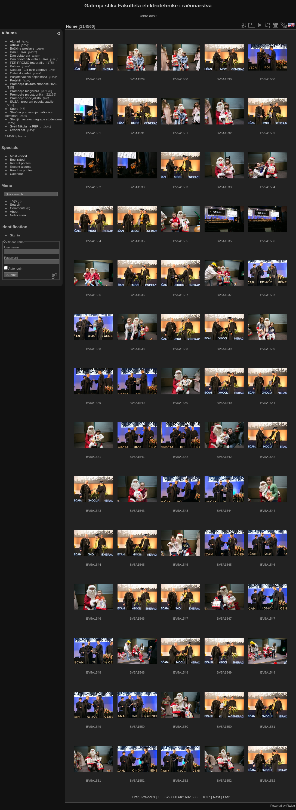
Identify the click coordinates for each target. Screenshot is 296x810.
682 (188, 797)
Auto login (13, 268)
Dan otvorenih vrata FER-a (29, 59)
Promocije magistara (24, 91)
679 (167, 797)
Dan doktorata (20, 55)
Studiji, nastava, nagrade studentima (36, 119)
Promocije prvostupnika (26, 94)
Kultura (15, 66)
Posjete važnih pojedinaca (28, 76)
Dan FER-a (18, 52)
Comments (18, 208)
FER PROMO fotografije (27, 62)
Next (216, 797)
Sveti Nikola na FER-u (26, 126)
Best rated (17, 159)
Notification (18, 215)
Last (226, 797)
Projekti (15, 80)
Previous (148, 797)
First (135, 797)
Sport (14, 108)
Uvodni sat (17, 130)
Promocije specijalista (25, 98)
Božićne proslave (22, 48)
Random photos (21, 170)
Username (11, 247)
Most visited (18, 156)
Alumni (15, 41)
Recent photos (20, 163)
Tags (13, 201)
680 (174, 797)
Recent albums (20, 166)
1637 (206, 797)
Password (11, 257)
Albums (9, 33)
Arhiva (14, 45)
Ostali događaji (20, 73)
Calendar (16, 173)
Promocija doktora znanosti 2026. (34, 84)
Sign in (15, 235)
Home (72, 26)
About (14, 211)
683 (195, 797)
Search (15, 204)
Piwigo (290, 805)
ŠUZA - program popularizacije (32, 101)
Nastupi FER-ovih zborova (28, 69)
